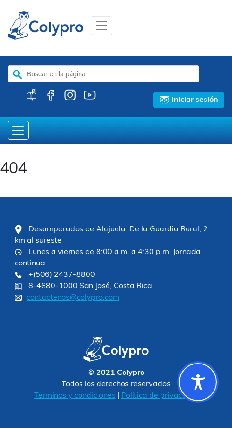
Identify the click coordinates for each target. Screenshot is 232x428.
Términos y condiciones (75, 396)
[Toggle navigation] (101, 25)
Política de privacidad (159, 396)
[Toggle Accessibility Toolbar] (198, 382)
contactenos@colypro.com (73, 297)
